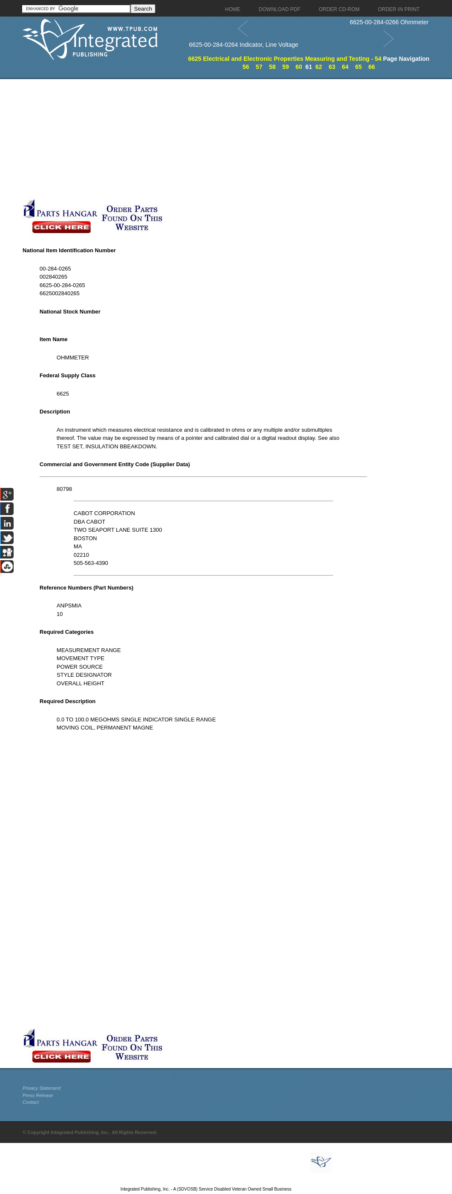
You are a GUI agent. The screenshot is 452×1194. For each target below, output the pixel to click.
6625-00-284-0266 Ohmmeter (389, 22)
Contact (31, 1102)
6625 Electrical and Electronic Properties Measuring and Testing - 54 (284, 58)
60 (298, 66)
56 (246, 66)
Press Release (38, 1095)
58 (272, 66)
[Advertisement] (203, 138)
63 (332, 66)
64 (345, 66)
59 (285, 66)
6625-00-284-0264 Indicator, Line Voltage (243, 44)
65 (358, 66)
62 (318, 66)
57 (259, 66)
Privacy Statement (41, 1088)
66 (372, 66)
